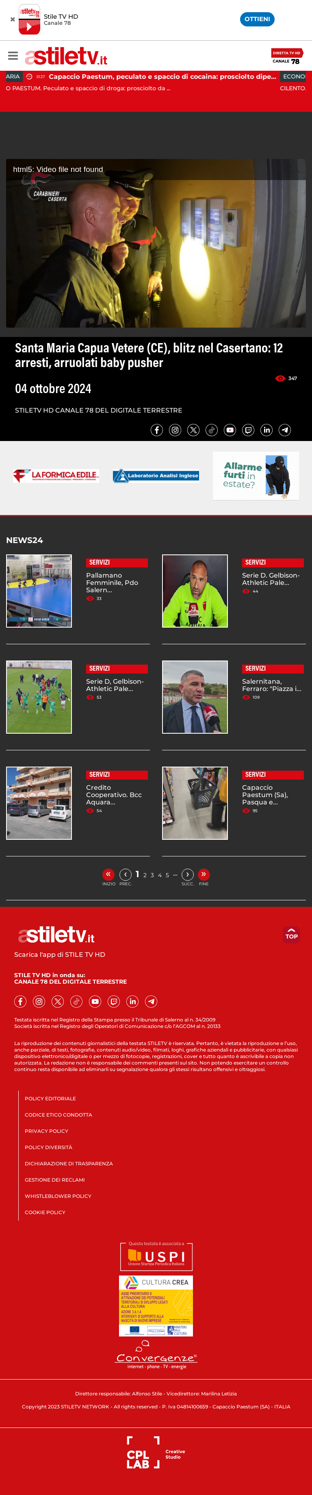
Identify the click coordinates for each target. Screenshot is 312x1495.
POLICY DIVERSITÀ (48, 1147)
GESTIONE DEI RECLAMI (55, 1180)
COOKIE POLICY (45, 1212)
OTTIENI (257, 19)
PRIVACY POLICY (46, 1131)
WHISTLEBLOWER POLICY (58, 1196)
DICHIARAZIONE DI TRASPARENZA (69, 1163)
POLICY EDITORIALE (50, 1098)
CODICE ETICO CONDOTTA (58, 1115)
